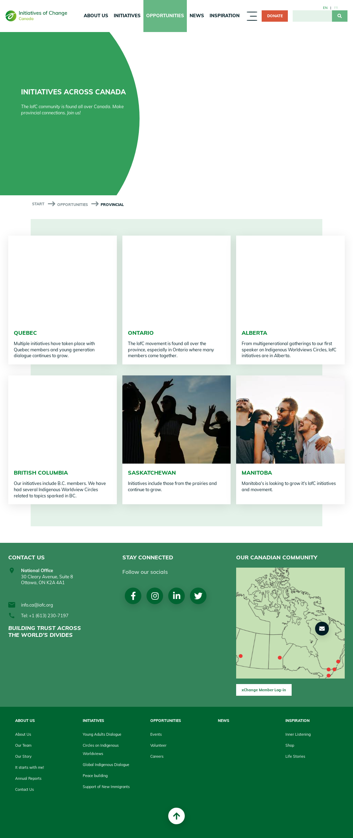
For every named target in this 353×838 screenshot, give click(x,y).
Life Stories (295, 756)
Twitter (199, 596)
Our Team (23, 745)
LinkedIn (177, 596)
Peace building (95, 775)
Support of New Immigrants (106, 786)
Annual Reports (28, 778)
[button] (322, 628)
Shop (289, 745)
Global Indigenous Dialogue (106, 764)
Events (156, 734)
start (38, 203)
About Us (96, 15)
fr (336, 8)
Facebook (133, 596)
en (325, 8)
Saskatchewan (152, 472)
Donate (275, 15)
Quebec (25, 332)
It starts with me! (29, 767)
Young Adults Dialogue (102, 734)
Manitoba (257, 472)
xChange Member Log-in (264, 689)
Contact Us (24, 789)
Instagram (155, 596)
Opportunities (165, 15)
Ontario (141, 332)
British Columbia (41, 472)
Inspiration (225, 15)
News (197, 15)
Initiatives (127, 15)
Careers (156, 756)
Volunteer (158, 745)
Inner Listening (298, 734)
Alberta (254, 332)
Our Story (23, 756)
